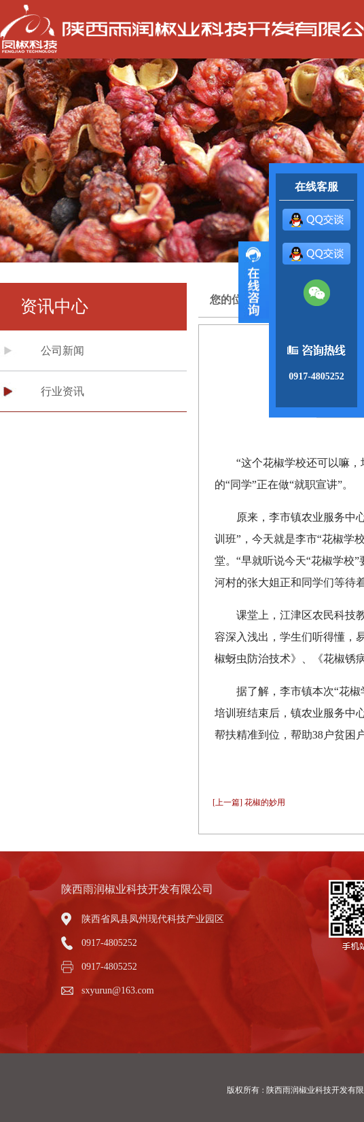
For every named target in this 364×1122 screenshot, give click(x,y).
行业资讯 (62, 391)
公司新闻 (62, 350)
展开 (253, 282)
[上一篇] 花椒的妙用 (249, 802)
